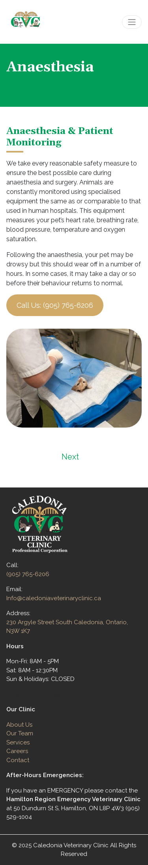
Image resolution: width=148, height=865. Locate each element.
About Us (19, 724)
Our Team (19, 733)
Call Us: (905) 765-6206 (55, 305)
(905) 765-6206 (27, 574)
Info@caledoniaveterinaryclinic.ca (53, 598)
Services (18, 742)
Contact (17, 760)
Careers (17, 751)
